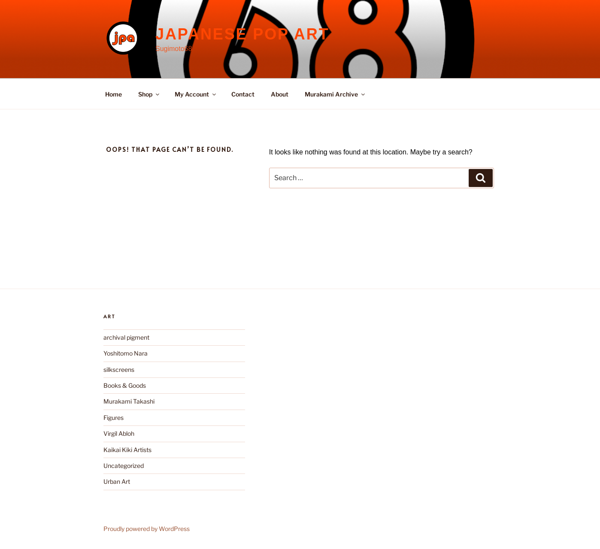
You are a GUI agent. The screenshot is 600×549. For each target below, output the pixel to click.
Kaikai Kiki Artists (127, 449)
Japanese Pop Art (242, 34)
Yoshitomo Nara (125, 353)
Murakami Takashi (129, 401)
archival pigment (126, 337)
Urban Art (116, 481)
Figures (113, 417)
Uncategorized (123, 465)
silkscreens (118, 369)
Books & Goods (124, 385)
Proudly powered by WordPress (146, 528)
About (279, 94)
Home (113, 94)
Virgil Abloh (118, 433)
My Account (196, 94)
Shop (149, 94)
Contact (243, 94)
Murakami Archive (335, 94)
